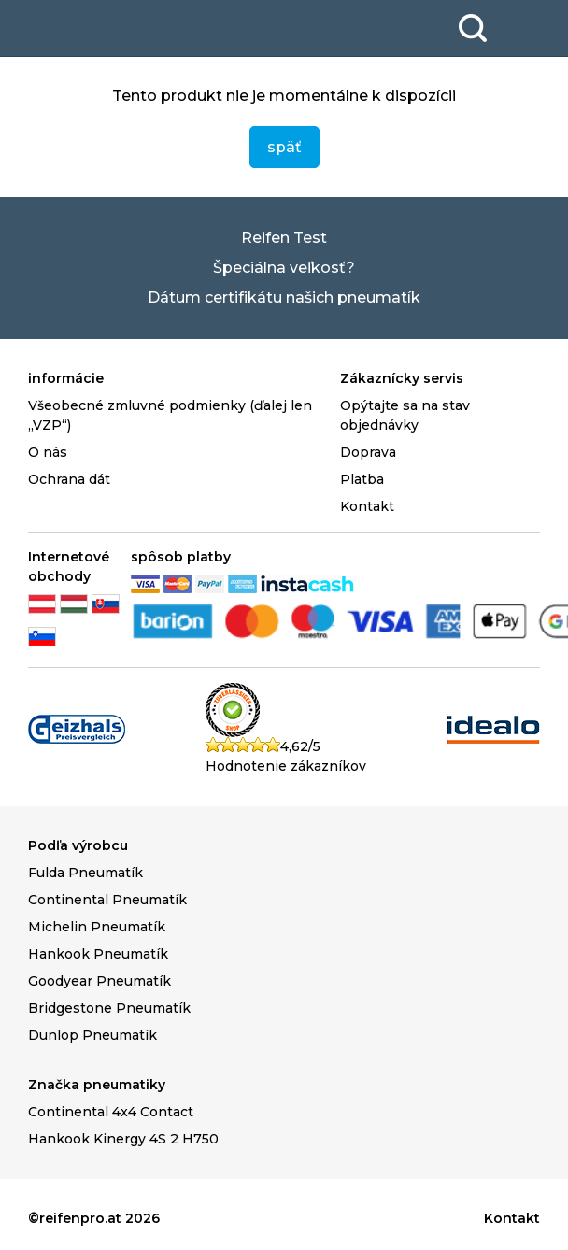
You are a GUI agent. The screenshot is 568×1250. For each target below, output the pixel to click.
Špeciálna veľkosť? (284, 268)
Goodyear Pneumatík (99, 981)
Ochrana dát (69, 479)
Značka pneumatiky (96, 1084)
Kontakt (367, 506)
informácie (66, 378)
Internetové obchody (68, 566)
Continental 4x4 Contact (110, 1111)
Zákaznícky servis (401, 378)
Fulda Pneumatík (85, 872)
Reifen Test (284, 238)
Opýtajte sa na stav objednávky (405, 415)
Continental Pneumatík (107, 899)
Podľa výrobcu (78, 845)
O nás (47, 452)
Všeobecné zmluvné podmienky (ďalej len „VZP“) (170, 415)
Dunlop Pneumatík (92, 1035)
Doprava (368, 452)
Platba (362, 479)
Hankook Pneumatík (98, 953)
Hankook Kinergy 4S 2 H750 (123, 1138)
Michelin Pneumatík (96, 926)
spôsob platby (181, 556)
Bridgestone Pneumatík (109, 1008)
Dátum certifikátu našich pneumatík (284, 297)
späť (284, 147)
